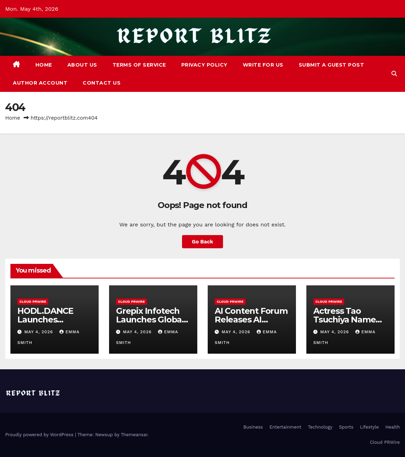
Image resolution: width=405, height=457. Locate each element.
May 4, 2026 (39, 331)
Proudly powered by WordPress (40, 434)
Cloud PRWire (32, 301)
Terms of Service (139, 65)
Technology (320, 427)
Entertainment (285, 427)
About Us (82, 65)
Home (43, 65)
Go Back (202, 242)
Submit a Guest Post (331, 65)
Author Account (40, 83)
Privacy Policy (204, 65)
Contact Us (102, 83)
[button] (394, 73)
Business (253, 427)
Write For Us (263, 65)
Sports (346, 427)
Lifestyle (369, 427)
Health (392, 427)
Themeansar (134, 434)
